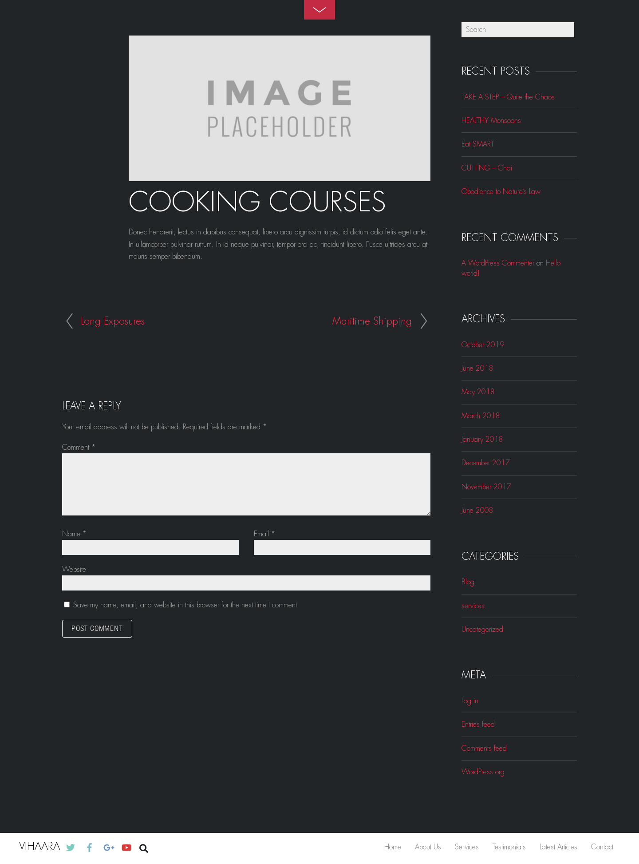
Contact (602, 847)
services (473, 605)
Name (74, 534)
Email (264, 534)
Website (74, 569)
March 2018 (481, 415)
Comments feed (484, 748)
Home (392, 847)
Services (467, 847)
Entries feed (478, 724)
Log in (470, 700)
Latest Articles (558, 847)
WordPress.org (483, 772)
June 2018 (477, 368)
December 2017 (486, 463)
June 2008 (477, 510)
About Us (428, 847)
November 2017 (486, 486)
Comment (78, 447)
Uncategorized (482, 629)
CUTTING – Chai (487, 168)
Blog (468, 582)
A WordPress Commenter (498, 263)
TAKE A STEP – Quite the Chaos (508, 97)
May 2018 (478, 391)
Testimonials (509, 847)
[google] (108, 846)
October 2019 (483, 344)
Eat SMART (478, 144)
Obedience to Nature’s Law (501, 191)
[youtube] (126, 846)
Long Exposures (113, 321)
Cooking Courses (257, 202)
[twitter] (70, 846)
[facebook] (89, 846)
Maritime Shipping (372, 321)
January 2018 (482, 439)
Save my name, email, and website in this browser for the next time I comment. (186, 605)
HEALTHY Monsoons (491, 120)
